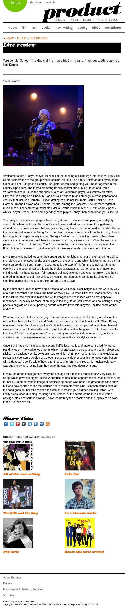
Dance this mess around (84, 552)
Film (24, 28)
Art (34, 28)
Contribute (113, 28)
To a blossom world (80, 513)
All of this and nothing (21, 474)
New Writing (64, 28)
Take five (72, 474)
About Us (35, 2)
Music (12, 28)
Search (50, 2)
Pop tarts (11, 552)
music (21, 38)
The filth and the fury (20, 513)
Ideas (96, 28)
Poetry (82, 28)
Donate (15, 2)
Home (10, 38)
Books (46, 28)
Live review (38, 38)
